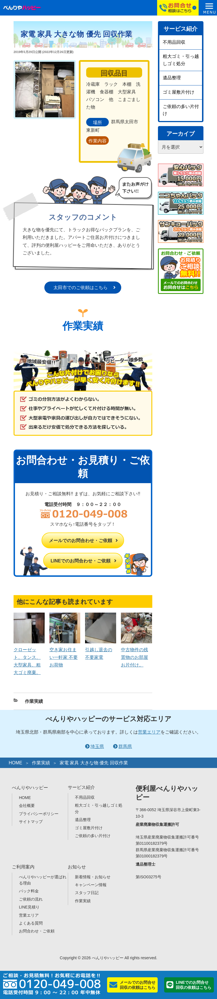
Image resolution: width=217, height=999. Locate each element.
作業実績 (34, 701)
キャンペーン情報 (91, 885)
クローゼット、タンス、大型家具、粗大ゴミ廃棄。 (29, 657)
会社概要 (27, 805)
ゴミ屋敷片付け (178, 92)
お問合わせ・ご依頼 (37, 931)
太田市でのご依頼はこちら (80, 287)
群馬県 (125, 746)
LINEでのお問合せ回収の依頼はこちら (193, 985)
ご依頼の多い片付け (181, 110)
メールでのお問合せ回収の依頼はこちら (137, 985)
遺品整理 (172, 77)
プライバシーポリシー (38, 813)
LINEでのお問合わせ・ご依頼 (80, 560)
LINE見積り (29, 907)
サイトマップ (31, 821)
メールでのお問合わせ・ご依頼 (80, 540)
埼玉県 (97, 746)
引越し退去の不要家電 (100, 649)
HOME (15, 762)
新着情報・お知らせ (92, 877)
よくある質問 (31, 923)
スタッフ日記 (87, 892)
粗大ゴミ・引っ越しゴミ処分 (181, 60)
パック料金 (29, 891)
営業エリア (149, 732)
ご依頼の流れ (31, 899)
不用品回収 (174, 42)
